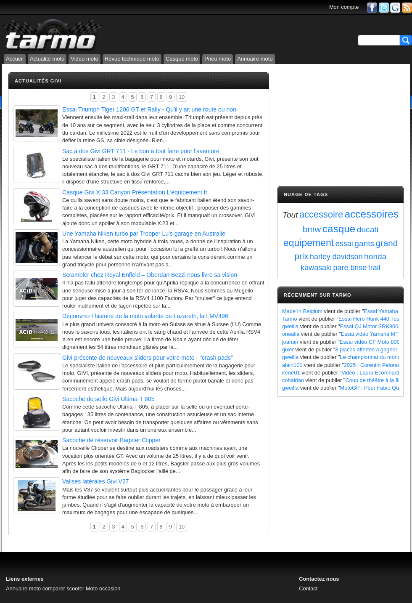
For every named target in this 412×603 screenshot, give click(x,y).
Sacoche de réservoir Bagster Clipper (111, 440)
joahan (290, 342)
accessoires (372, 214)
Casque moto (182, 59)
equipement (308, 242)
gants (364, 243)
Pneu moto (217, 59)
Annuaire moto (255, 59)
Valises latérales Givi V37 (95, 481)
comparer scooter (63, 588)
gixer (288, 349)
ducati (367, 229)
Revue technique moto (132, 59)
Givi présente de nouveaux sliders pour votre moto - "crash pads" (147, 357)
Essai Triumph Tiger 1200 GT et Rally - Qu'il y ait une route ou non (149, 109)
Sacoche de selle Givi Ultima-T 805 (108, 399)
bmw (312, 229)
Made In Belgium (302, 311)
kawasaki (316, 267)
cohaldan (293, 380)
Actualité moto (47, 59)
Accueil (15, 59)
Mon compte (344, 7)
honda (375, 256)
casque (338, 228)
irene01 (291, 372)
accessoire (321, 214)
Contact (308, 588)
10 (182, 97)
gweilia (290, 326)
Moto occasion (103, 588)
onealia (290, 334)
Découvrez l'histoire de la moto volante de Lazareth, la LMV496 (145, 316)
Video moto (84, 59)
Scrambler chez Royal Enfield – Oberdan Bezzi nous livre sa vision (149, 274)
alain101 (292, 365)
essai (344, 243)
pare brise (350, 267)
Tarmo (289, 319)
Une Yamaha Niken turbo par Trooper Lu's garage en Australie (143, 233)
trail (374, 267)
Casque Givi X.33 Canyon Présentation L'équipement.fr (134, 192)
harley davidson (336, 256)
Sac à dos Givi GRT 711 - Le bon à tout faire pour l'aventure (140, 151)
